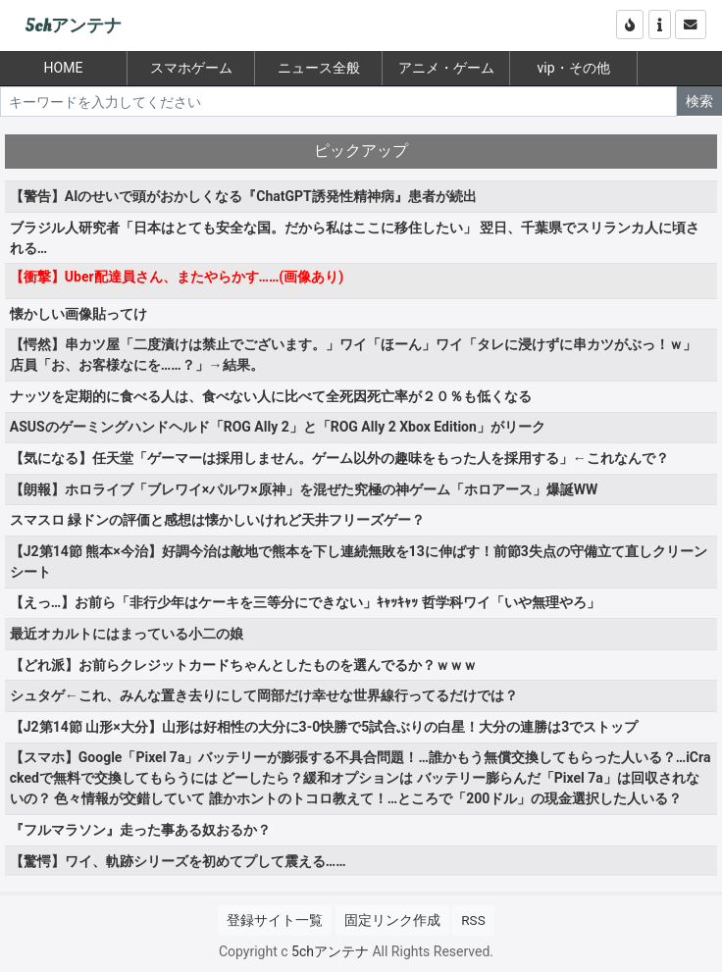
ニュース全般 (319, 68)
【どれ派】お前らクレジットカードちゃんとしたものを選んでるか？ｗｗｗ (243, 665)
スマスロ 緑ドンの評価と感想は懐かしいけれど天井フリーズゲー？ (217, 520)
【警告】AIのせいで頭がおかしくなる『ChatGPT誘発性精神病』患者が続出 (243, 196)
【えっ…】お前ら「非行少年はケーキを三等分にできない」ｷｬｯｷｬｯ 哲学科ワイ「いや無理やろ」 (305, 602)
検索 (699, 101)
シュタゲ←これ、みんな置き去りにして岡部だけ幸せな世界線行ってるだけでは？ (264, 695)
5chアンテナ (73, 26)
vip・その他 (573, 68)
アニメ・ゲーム (446, 68)
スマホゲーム (191, 68)
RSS (473, 920)
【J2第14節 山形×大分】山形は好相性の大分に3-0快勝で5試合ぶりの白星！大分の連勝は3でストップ (324, 727)
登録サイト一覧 (275, 920)
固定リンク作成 (392, 920)
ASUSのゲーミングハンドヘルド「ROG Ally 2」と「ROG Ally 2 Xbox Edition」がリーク (277, 427)
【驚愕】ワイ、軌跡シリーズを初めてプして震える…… (178, 861)
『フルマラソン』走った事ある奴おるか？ (140, 830)
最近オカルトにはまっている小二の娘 (126, 633)
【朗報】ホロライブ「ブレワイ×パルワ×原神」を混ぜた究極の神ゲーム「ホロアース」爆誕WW (303, 489)
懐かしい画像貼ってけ (78, 314)
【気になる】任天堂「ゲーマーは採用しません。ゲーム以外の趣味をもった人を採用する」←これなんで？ (339, 458)
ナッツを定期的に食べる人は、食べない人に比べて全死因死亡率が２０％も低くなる (271, 396)
